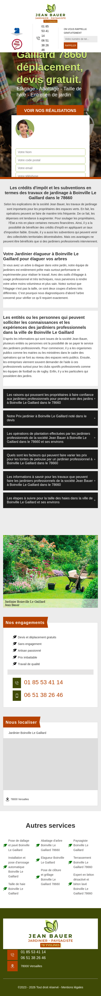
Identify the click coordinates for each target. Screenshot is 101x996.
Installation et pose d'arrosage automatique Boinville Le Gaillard (18, 867)
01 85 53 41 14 (45, 31)
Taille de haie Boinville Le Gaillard (16, 888)
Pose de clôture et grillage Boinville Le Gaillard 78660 (51, 877)
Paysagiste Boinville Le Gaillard (80, 845)
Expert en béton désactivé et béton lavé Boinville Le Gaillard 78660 (83, 884)
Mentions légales (72, 987)
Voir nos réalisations (50, 110)
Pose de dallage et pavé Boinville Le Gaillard (19, 845)
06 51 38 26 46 (45, 45)
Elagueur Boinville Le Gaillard (52, 860)
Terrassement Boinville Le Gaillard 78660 (82, 862)
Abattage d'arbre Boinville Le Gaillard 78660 (51, 845)
